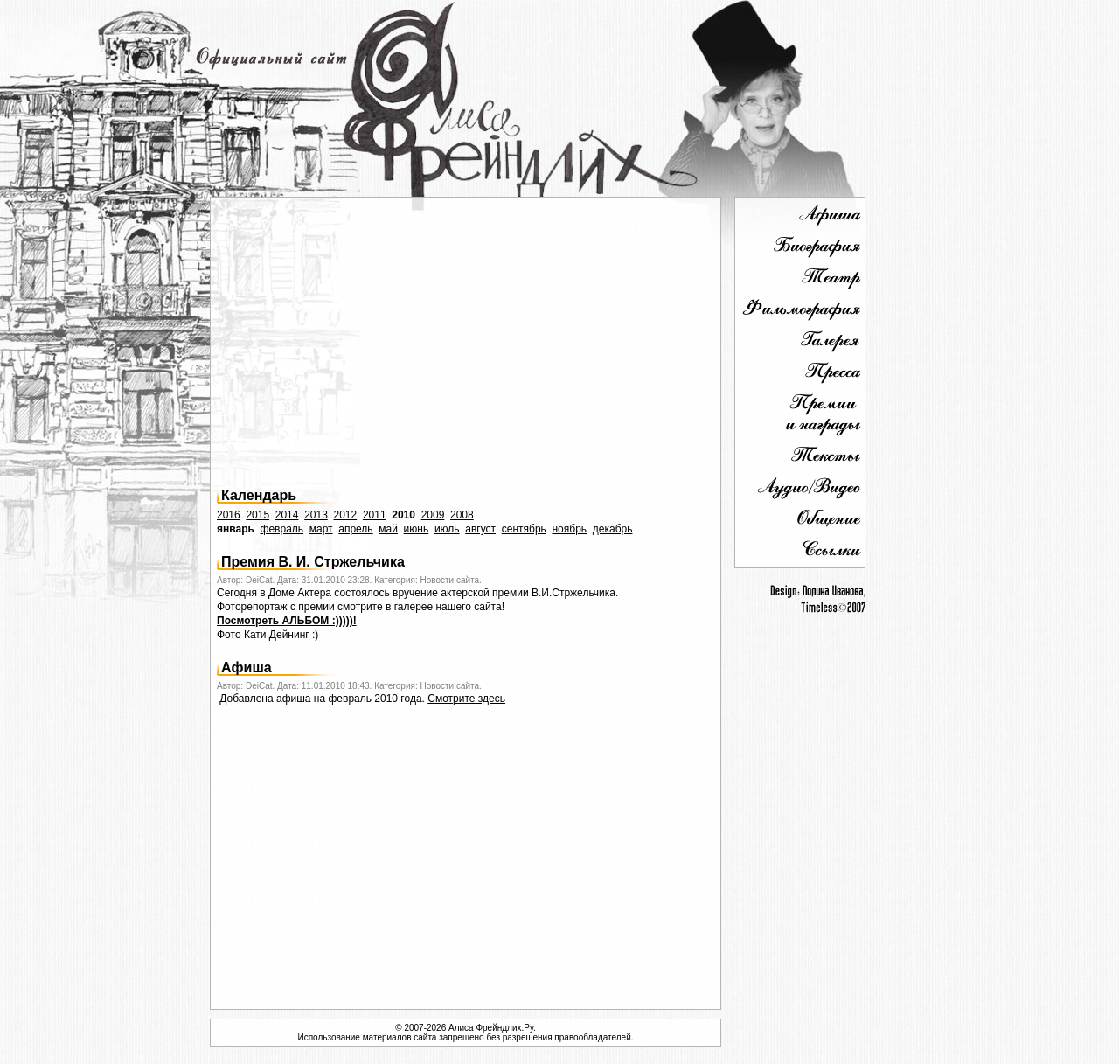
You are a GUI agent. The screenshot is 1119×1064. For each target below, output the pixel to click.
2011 (374, 515)
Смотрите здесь (466, 698)
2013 (316, 515)
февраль (282, 529)
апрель (355, 529)
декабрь (613, 529)
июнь (416, 529)
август (480, 529)
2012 (346, 515)
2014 (287, 515)
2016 (228, 515)
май (388, 529)
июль (447, 529)
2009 (433, 515)
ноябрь (569, 529)
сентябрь (524, 529)
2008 (462, 515)
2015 (257, 515)
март (321, 529)
